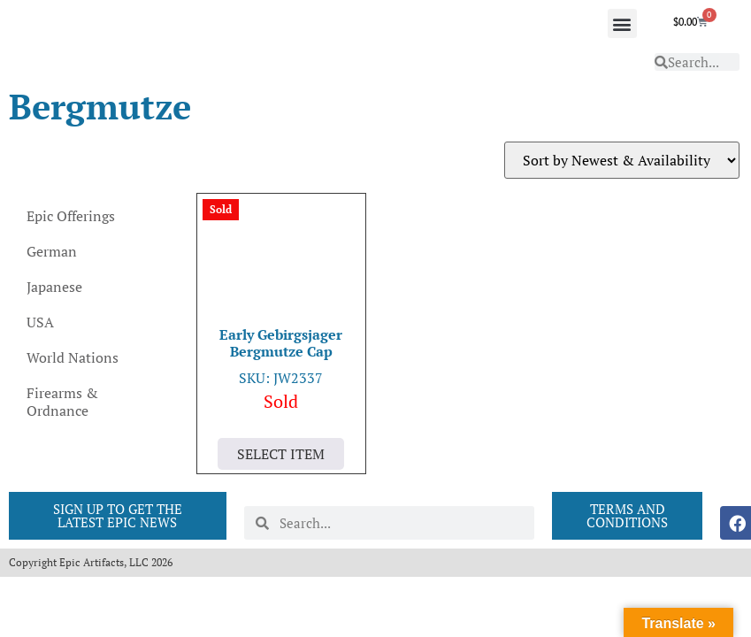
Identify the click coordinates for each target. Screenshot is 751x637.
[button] (622, 23)
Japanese (54, 286)
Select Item (281, 454)
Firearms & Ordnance (62, 401)
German (52, 251)
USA (40, 322)
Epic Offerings (71, 216)
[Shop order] (622, 160)
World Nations (73, 357)
